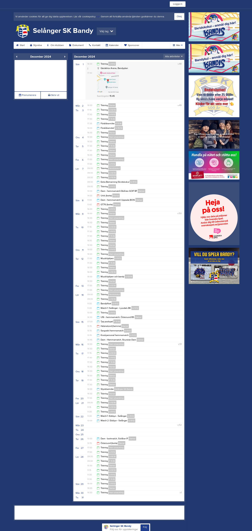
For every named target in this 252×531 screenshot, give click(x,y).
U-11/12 (112, 63)
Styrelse (36, 45)
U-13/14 (112, 109)
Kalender (112, 45)
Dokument (76, 45)
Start (20, 45)
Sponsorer (131, 45)
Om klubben (55, 45)
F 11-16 (112, 119)
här (98, 16)
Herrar (112, 105)
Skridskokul (114, 168)
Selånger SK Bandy (124, 389)
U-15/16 (118, 128)
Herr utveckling (116, 137)
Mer (178, 45)
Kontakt (94, 45)
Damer (112, 141)
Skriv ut (53, 95)
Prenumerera (27, 95)
